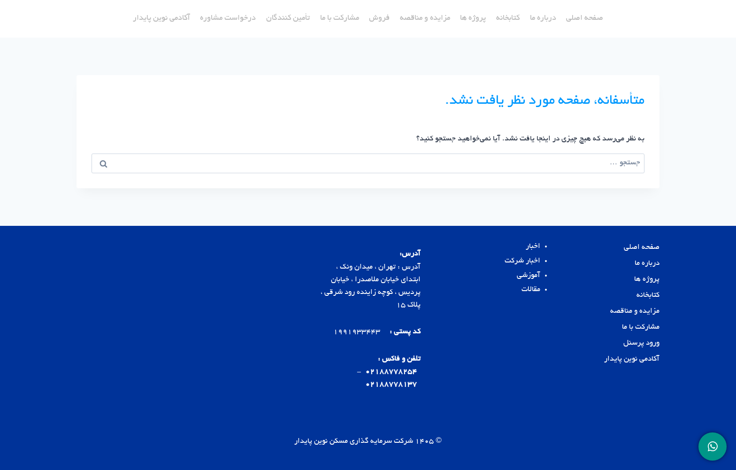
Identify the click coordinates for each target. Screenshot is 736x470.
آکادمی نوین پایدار (161, 18)
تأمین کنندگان (288, 18)
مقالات (530, 290)
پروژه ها (473, 18)
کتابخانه (508, 18)
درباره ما (543, 18)
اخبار (533, 247)
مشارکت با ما (339, 18)
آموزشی (528, 276)
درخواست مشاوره (228, 18)
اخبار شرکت (522, 261)
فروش (379, 18)
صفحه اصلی (584, 18)
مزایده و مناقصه (425, 18)
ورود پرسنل (641, 343)
